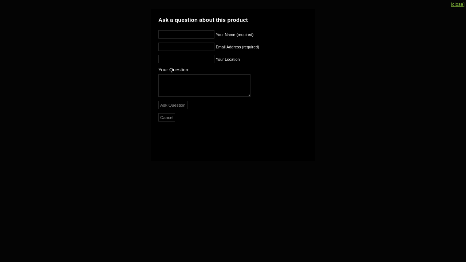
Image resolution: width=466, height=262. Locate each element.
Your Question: (174, 69)
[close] (458, 4)
